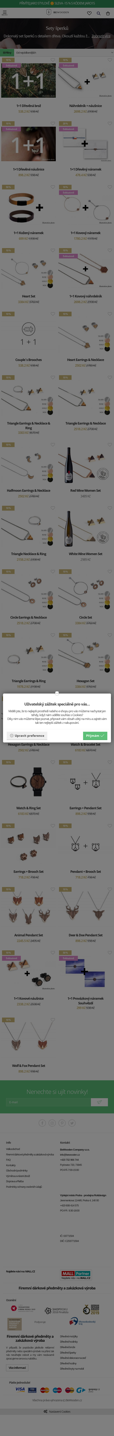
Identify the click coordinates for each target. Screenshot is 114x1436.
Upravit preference (27, 736)
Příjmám (95, 736)
